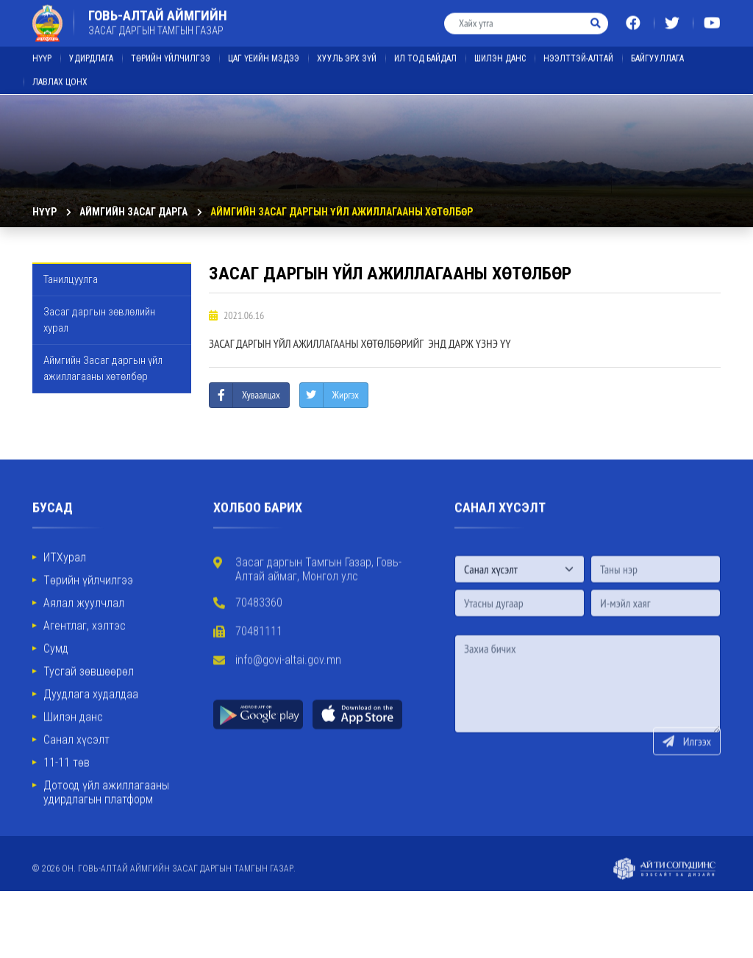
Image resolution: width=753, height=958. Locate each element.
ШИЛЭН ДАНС (500, 52)
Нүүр (41, 52)
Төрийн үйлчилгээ (170, 52)
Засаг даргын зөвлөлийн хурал (99, 320)
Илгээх (687, 769)
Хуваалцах (261, 394)
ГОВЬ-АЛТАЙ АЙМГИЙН (157, 16)
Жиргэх (345, 394)
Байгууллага (657, 52)
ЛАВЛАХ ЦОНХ (60, 76)
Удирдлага (91, 52)
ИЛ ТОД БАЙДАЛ (425, 52)
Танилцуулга (70, 279)
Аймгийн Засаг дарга (133, 212)
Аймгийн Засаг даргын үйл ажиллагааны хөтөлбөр (341, 212)
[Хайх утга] (514, 17)
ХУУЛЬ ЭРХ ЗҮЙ (346, 52)
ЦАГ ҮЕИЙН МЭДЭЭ (263, 52)
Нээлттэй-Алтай (578, 52)
